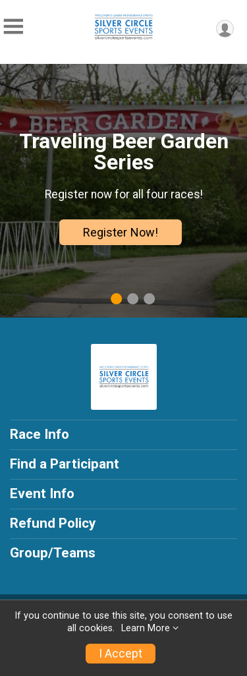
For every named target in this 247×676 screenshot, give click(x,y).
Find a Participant (64, 464)
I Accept (120, 653)
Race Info (39, 434)
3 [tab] (149, 298)
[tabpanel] (123, 191)
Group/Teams (53, 553)
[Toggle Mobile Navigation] (13, 26)
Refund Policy (53, 523)
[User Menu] (225, 29)
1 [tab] (116, 298)
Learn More (145, 628)
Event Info (42, 493)
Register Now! (120, 232)
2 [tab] (132, 298)
